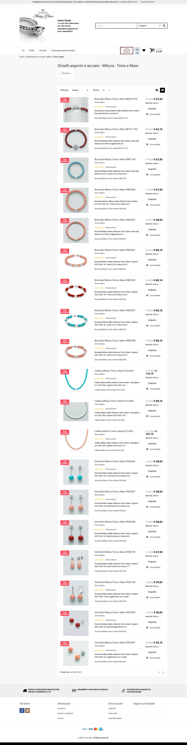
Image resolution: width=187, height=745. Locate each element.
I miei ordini (112, 713)
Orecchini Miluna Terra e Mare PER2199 (115, 582)
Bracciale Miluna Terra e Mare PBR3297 (115, 310)
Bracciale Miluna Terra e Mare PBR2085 (115, 189)
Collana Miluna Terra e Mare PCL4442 (114, 401)
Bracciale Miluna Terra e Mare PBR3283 (115, 280)
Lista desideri (153, 114)
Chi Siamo (62, 708)
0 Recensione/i (110, 107)
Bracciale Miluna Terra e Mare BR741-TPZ (116, 129)
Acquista (152, 108)
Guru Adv (88, 738)
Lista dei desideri (115, 718)
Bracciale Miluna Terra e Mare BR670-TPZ (116, 99)
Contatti (42, 50)
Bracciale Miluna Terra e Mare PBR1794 (115, 159)
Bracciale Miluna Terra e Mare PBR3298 (115, 340)
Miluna (155, 103)
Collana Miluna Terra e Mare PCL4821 (114, 431)
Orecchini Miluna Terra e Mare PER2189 (115, 552)
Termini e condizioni (65, 713)
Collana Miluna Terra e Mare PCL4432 (114, 370)
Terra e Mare (100, 102)
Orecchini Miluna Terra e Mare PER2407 (115, 642)
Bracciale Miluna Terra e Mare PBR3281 (115, 250)
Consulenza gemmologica (63, 50)
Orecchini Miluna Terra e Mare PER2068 (115, 521)
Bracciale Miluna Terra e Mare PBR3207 (115, 219)
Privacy (61, 718)
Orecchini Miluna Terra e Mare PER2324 (115, 612)
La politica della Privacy (128, 2)
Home (31, 50)
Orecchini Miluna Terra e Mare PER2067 (115, 491)
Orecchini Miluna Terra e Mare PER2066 (115, 461)
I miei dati (112, 708)
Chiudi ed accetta (147, 2)
